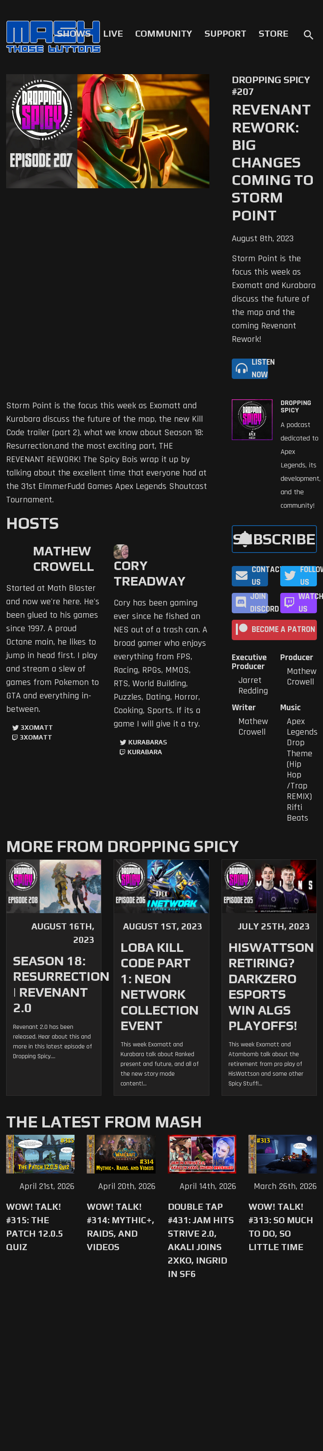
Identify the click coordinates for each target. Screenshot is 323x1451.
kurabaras (147, 742)
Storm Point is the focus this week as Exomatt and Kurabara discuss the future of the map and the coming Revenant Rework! (274, 299)
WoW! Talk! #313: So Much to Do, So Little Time (280, 1226)
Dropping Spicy (296, 406)
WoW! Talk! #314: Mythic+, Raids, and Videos (120, 1226)
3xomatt (37, 727)
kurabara (144, 752)
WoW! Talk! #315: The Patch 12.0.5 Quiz (34, 1226)
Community (163, 33)
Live (113, 33)
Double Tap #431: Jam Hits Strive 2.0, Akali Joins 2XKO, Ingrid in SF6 (201, 1240)
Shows (74, 33)
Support (225, 33)
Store (273, 33)
